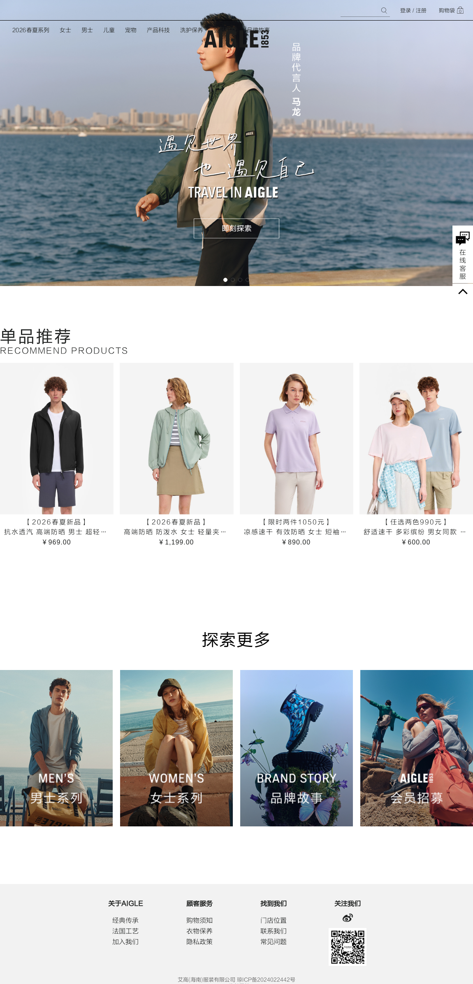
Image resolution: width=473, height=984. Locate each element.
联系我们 (273, 931)
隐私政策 (199, 942)
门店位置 (273, 920)
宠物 (131, 30)
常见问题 (273, 942)
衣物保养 (199, 931)
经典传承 (125, 920)
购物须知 (199, 920)
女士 (65, 30)
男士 (87, 30)
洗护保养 (191, 30)
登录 (405, 10)
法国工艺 (125, 931)
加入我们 (125, 942)
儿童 (109, 30)
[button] (225, 280)
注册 (421, 10)
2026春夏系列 (30, 30)
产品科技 (158, 30)
